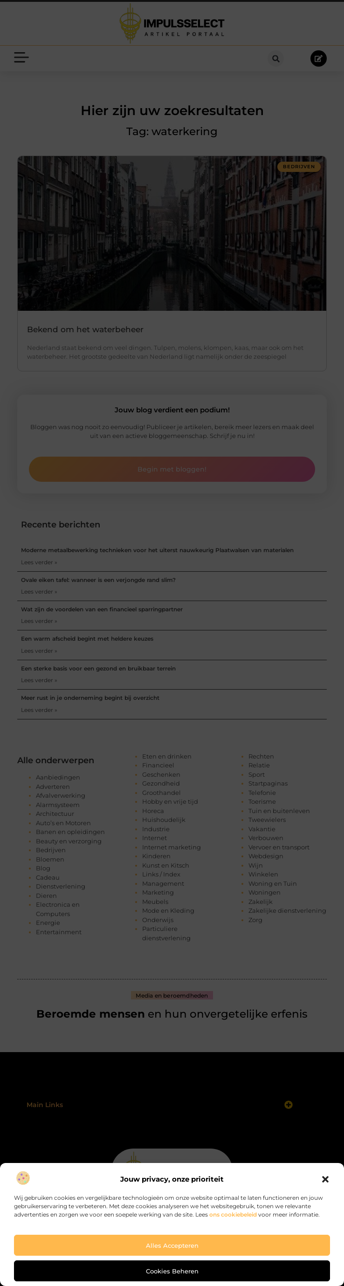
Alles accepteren (172, 1245)
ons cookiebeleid (233, 1214)
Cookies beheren (172, 1271)
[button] (325, 1179)
